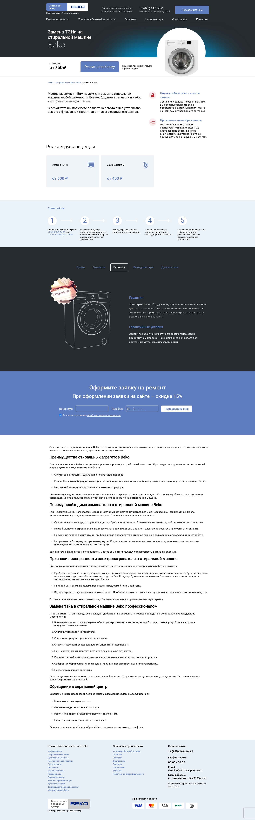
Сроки (81, 267)
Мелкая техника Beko (58, 790)
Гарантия (119, 267)
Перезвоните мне (192, 9)
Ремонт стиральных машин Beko (64, 82)
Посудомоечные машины (60, 761)
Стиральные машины (58, 754)
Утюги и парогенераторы (60, 780)
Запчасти (99, 267)
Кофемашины (54, 774)
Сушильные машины (58, 757)
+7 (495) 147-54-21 (151, 8)
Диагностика (169, 267)
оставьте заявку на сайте (60, 234)
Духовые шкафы (56, 770)
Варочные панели (56, 777)
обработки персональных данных (104, 415)
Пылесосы (53, 767)
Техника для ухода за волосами (63, 787)
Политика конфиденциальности (128, 774)
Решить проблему (100, 67)
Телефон (117, 408)
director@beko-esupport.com (185, 770)
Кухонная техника (56, 783)
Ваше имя (66, 408)
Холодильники (55, 751)
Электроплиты (55, 764)
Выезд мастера (143, 267)
